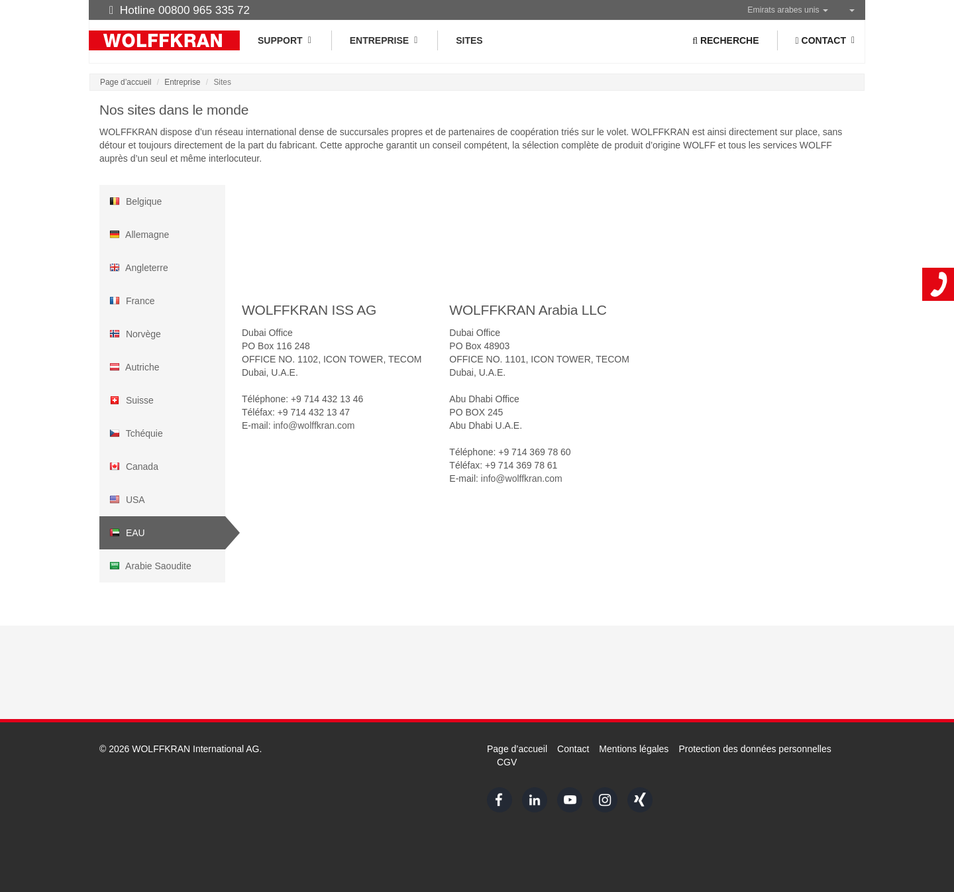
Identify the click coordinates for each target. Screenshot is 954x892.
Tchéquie (136, 433)
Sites (469, 40)
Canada (133, 466)
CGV (507, 762)
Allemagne (139, 234)
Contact (573, 749)
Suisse (131, 400)
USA (127, 499)
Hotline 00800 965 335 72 (179, 10)
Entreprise (384, 40)
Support (285, 40)
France (131, 301)
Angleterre (138, 267)
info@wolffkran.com (313, 425)
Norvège (135, 334)
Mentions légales (633, 749)
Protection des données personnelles (754, 749)
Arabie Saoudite (150, 566)
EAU (127, 533)
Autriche (134, 367)
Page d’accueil (125, 82)
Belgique (135, 201)
